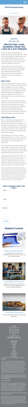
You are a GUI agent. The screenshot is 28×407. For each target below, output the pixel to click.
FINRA (12, 384)
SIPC (15, 384)
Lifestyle (14, 351)
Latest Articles (14, 353)
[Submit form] (6, 221)
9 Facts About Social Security (14, 312)
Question (4, 208)
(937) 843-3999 (14, 13)
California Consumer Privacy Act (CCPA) (12, 375)
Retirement (14, 342)
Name (5, 190)
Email (5, 199)
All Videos (14, 354)
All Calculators (14, 356)
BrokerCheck (3, 358)
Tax (14, 348)
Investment (14, 344)
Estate (14, 345)
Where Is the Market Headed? (14, 251)
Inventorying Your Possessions (14, 281)
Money (14, 350)
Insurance (14, 347)
